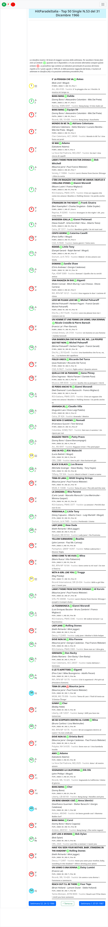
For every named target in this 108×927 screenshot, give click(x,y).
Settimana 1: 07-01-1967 (92, 903)
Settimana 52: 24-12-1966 (42, 903)
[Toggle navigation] (102, 4)
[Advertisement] (67, 39)
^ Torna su (68, 903)
